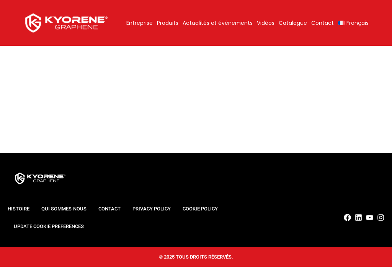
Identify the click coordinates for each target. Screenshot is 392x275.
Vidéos (265, 23)
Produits (167, 23)
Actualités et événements (218, 23)
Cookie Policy (200, 209)
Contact (322, 23)
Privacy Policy (151, 209)
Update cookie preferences (49, 226)
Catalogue (293, 23)
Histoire (18, 209)
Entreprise (139, 23)
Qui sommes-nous (64, 209)
